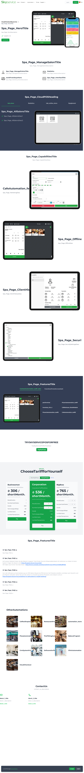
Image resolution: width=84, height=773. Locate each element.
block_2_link (32, 703)
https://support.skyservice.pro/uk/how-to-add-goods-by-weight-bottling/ (24, 576)
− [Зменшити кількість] (46, 504)
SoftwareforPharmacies (53, 650)
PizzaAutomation (26, 636)
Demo (75, 2)
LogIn (68, 2)
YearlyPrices (45, 477)
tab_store (11, 103)
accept (72, 768)
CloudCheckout (25, 665)
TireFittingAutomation (52, 636)
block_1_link (3, 703)
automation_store (75, 621)
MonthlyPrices (35, 477)
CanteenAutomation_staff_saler (30, 389)
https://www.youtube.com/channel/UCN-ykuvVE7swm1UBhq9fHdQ (45, 564)
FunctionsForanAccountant (54, 389)
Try (17, 519)
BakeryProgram (74, 636)
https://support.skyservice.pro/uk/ (31, 563)
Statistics (31, 103)
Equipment (72, 103)
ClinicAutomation (74, 650)
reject (78, 768)
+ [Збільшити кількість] (51, 504)
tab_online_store (51, 103)
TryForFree (5, 40)
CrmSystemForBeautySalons (30, 650)
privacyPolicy (14, 768)
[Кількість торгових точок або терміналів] (48, 504)
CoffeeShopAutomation (29, 621)
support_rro (7, 36)
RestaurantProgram (51, 621)
